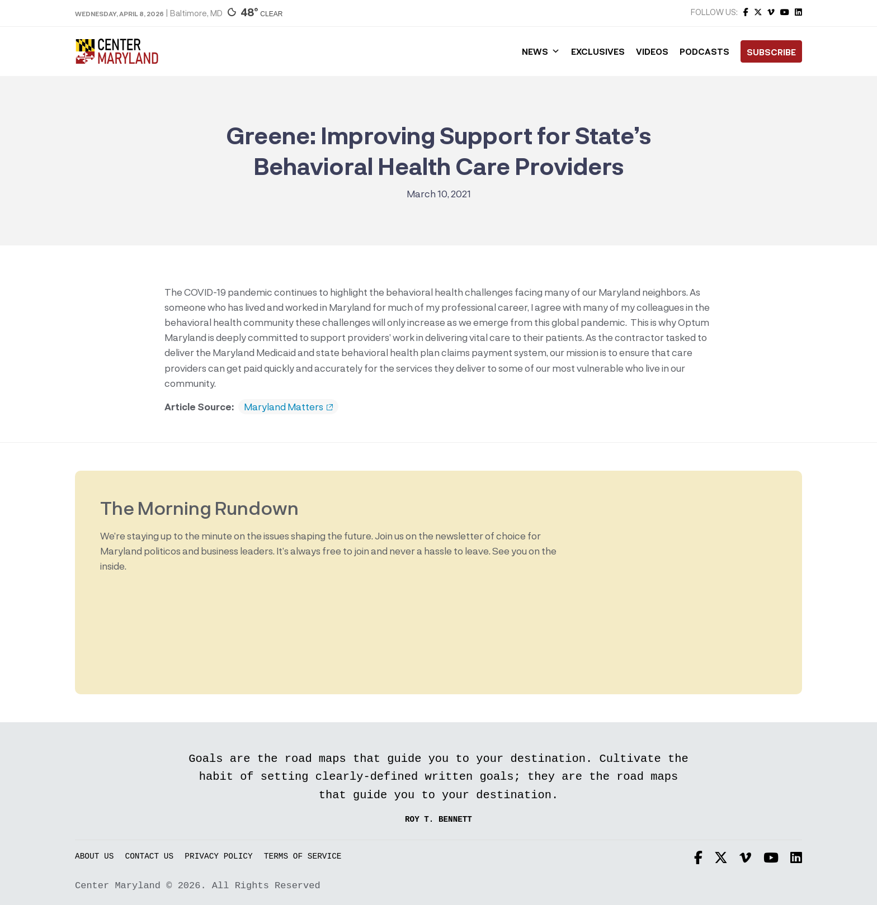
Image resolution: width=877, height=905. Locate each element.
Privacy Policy (218, 856)
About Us (94, 856)
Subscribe (771, 52)
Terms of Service (303, 856)
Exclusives (598, 51)
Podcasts (704, 51)
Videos (652, 51)
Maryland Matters (288, 407)
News (541, 51)
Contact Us (149, 856)
